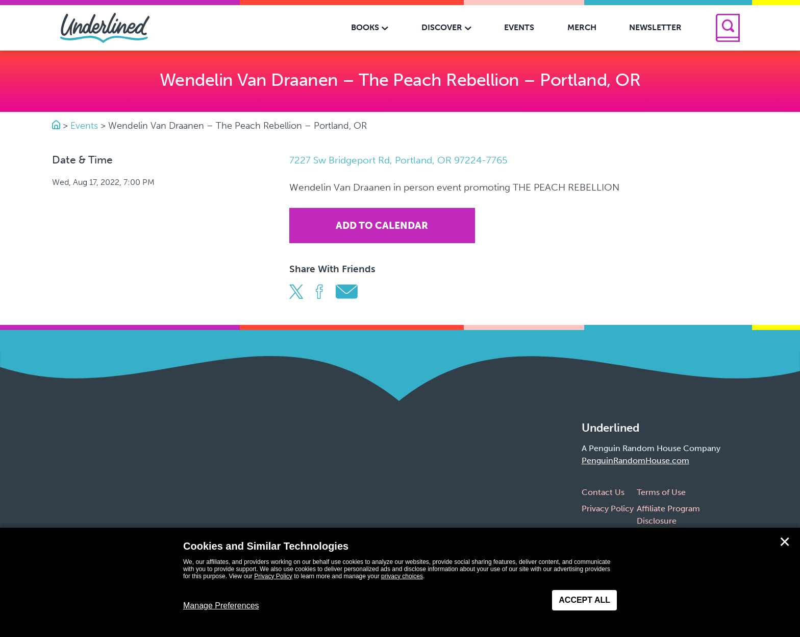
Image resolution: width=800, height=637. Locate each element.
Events (84, 125)
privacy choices (402, 576)
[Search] (728, 28)
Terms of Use (661, 492)
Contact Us (603, 492)
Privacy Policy (608, 508)
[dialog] (400, 582)
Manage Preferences (221, 605)
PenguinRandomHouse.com (635, 460)
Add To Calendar (382, 225)
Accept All (584, 600)
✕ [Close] (785, 542)
